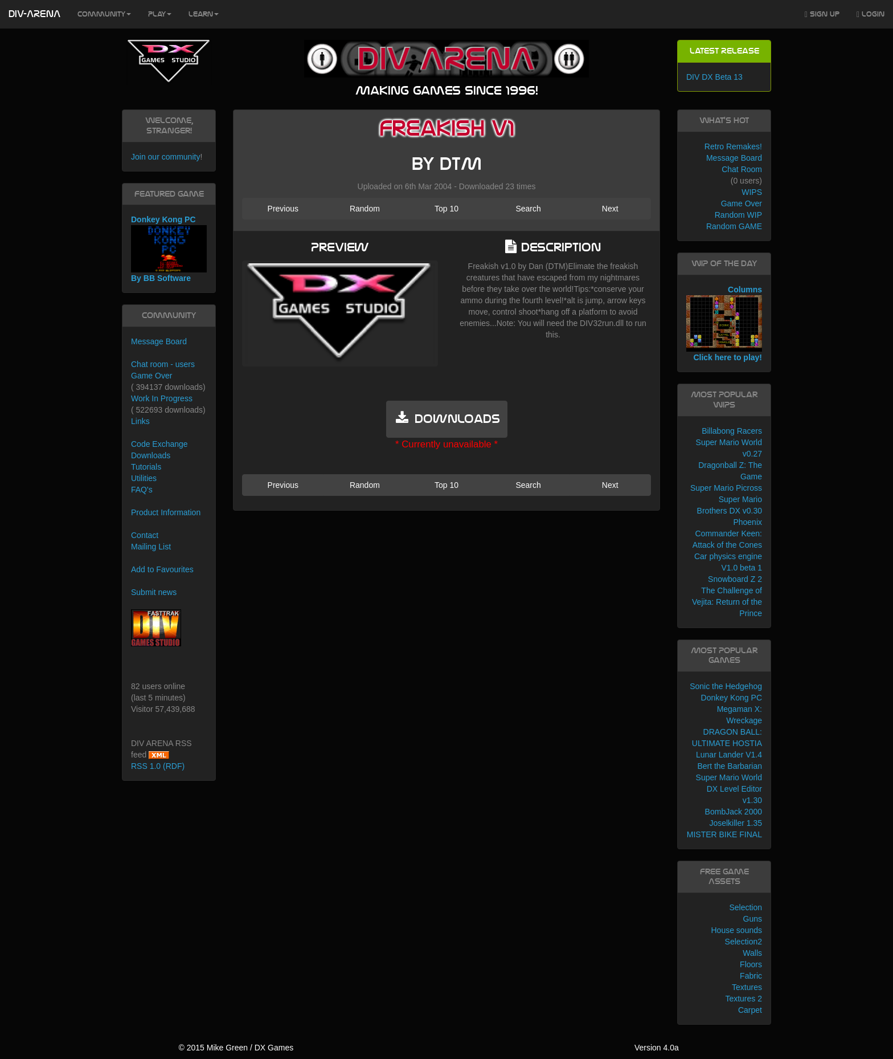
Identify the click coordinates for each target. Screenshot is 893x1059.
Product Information (165, 512)
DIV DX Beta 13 (714, 77)
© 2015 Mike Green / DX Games (235, 1047)
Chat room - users (163, 364)
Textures (747, 987)
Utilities (144, 478)
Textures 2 (743, 998)
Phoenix (747, 522)
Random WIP (738, 214)
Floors (751, 964)
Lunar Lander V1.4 (729, 754)
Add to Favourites (162, 569)
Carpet (750, 1010)
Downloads (150, 455)
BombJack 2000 (733, 811)
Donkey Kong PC (731, 697)
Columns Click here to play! (724, 323)
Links (140, 421)
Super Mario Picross (726, 487)
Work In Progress (161, 398)
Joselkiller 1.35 (735, 823)
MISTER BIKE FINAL (724, 834)
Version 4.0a (656, 1047)
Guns (752, 918)
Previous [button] (283, 208)
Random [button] (365, 208)
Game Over (151, 375)
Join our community (165, 156)
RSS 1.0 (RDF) (158, 766)
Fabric (751, 975)
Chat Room (742, 169)
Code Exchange (159, 444)
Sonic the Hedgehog (726, 686)
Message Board (159, 341)
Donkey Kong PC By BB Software (169, 249)
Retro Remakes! (733, 146)
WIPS (752, 192)
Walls (752, 953)
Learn (204, 14)
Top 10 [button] (446, 208)
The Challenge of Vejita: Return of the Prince (727, 602)
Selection (745, 907)
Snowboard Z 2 (735, 579)
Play (159, 14)
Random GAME (734, 226)
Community (104, 14)
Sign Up (822, 14)
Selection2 (743, 941)
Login (870, 14)
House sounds (736, 930)
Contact (144, 535)
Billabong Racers (732, 430)
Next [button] (610, 208)
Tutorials (146, 466)
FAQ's (142, 489)
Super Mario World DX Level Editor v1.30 (729, 789)
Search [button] (527, 208)
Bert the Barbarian (729, 766)
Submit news (154, 592)
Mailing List (151, 546)
